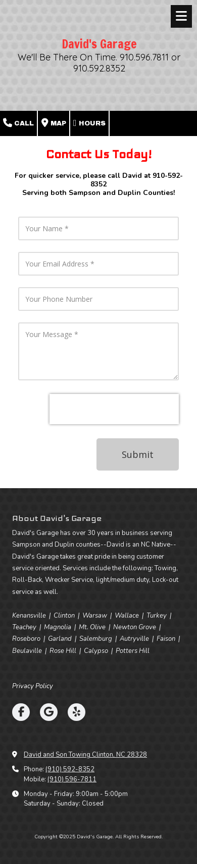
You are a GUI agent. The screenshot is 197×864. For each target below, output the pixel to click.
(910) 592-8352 (69, 769)
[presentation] (114, 409)
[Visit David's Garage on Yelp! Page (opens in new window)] (76, 712)
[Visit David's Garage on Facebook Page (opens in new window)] (21, 712)
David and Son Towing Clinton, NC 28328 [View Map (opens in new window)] (85, 754)
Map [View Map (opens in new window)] (53, 122)
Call (18, 122)
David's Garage (99, 43)
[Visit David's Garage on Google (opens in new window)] (49, 712)
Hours (89, 122)
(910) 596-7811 (71, 779)
